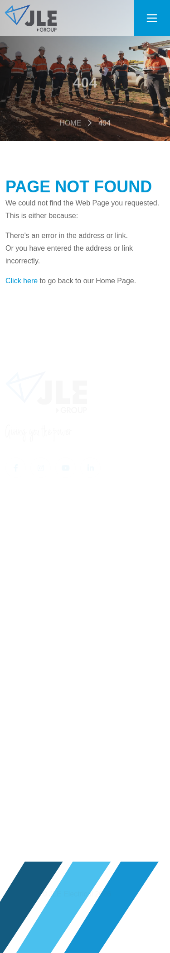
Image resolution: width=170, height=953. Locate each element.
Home (70, 124)
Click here (21, 281)
